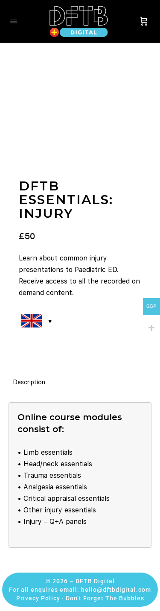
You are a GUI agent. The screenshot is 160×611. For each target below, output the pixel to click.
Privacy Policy (38, 598)
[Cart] (143, 21)
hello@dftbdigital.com (116, 589)
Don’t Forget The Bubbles (105, 598)
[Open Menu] (14, 20)
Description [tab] (29, 382)
